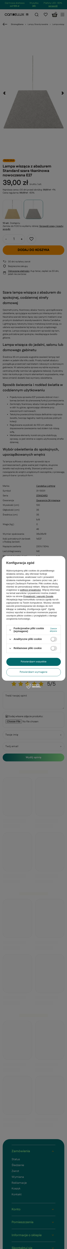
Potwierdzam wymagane (33, 672)
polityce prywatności (30, 590)
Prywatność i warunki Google (38, 596)
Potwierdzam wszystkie (33, 661)
